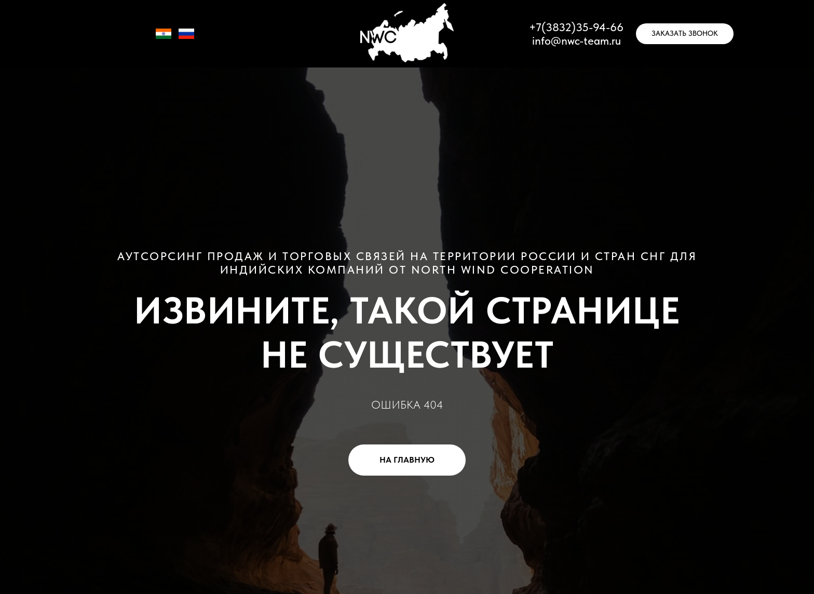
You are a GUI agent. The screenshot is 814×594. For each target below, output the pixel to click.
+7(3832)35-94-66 (576, 27)
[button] (685, 33)
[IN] (163, 38)
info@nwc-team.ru (576, 40)
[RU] (186, 38)
